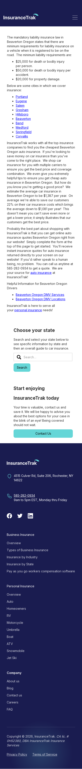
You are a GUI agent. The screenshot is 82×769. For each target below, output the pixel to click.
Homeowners (16, 608)
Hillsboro (22, 114)
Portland (22, 97)
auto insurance (41, 273)
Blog (10, 688)
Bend (19, 123)
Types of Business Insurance (27, 550)
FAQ (10, 709)
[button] (75, 17)
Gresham (22, 110)
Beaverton (23, 119)
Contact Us (43, 433)
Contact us (14, 695)
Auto (10, 601)
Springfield (23, 132)
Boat (10, 637)
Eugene (21, 101)
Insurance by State (20, 564)
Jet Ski (12, 658)
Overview (14, 543)
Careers (12, 702)
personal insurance (28, 310)
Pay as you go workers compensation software (41, 571)
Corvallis (22, 136)
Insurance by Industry (22, 557)
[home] (20, 17)
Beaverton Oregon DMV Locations (40, 299)
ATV (10, 644)
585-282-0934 (24, 495)
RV (9, 615)
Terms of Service (44, 754)
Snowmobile (15, 651)
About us (13, 681)
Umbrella (13, 630)
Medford (22, 127)
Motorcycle (15, 622)
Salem (20, 105)
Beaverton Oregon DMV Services (40, 295)
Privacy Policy (17, 754)
